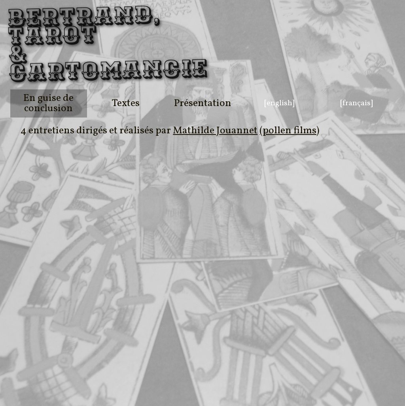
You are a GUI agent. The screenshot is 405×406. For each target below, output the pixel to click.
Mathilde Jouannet (215, 131)
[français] (356, 103)
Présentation (202, 103)
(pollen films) (289, 131)
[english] (279, 103)
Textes (126, 103)
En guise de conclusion (48, 103)
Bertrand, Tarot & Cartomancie (38, 45)
